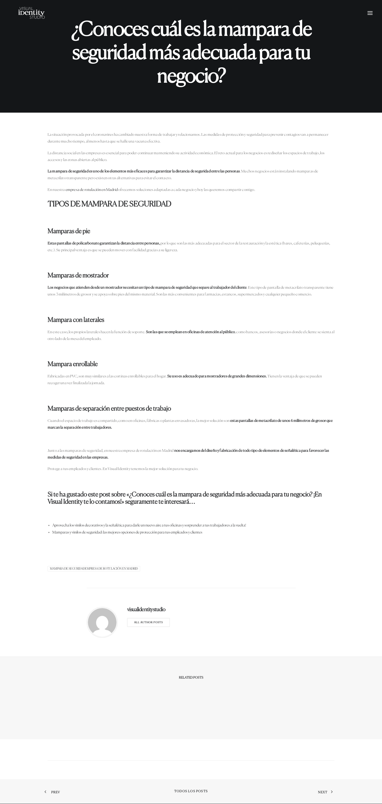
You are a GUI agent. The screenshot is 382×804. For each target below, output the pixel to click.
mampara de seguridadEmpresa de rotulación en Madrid (94, 568)
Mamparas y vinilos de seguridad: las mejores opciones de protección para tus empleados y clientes (127, 532)
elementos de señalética (282, 451)
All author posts (148, 622)
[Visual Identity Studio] (38, 20)
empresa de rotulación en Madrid (92, 190)
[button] (370, 20)
